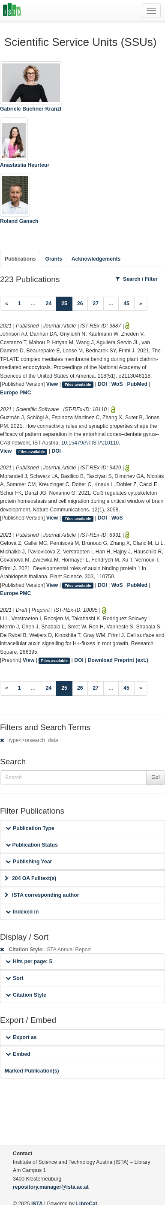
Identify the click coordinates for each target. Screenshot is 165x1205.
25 (66, 303)
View (52, 384)
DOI (102, 384)
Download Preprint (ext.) (118, 660)
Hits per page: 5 (29, 962)
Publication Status (32, 845)
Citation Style (26, 995)
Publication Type (30, 828)
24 (49, 303)
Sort (14, 978)
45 (126, 303)
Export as (21, 1037)
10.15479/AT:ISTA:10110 (90, 443)
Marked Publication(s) (32, 1071)
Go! (155, 777)
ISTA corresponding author (42, 895)
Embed (18, 1054)
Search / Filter (137, 279)
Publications (20, 259)
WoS (117, 384)
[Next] (140, 304)
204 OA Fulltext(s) (30, 878)
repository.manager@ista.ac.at (51, 1187)
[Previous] (6, 304)
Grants (53, 259)
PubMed (137, 384)
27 (96, 303)
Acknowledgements (96, 259)
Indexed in (22, 912)
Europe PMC (15, 393)
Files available (78, 384)
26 (80, 303)
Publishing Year (29, 862)
